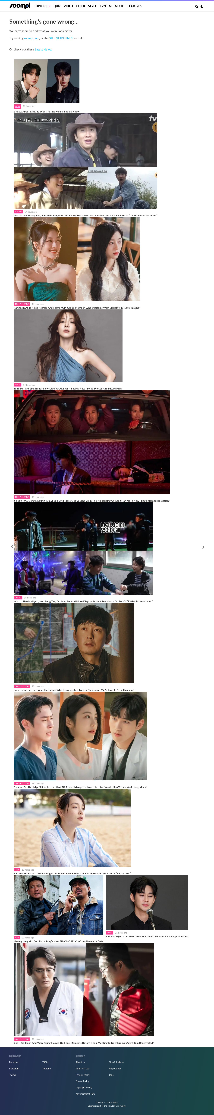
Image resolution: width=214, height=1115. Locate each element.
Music (119, 6)
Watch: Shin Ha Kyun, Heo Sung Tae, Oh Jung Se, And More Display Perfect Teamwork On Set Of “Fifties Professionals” (83, 601)
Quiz (57, 6)
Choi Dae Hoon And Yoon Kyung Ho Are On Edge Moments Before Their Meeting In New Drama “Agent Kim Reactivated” (84, 1042)
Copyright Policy (84, 1087)
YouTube (46, 1068)
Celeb (80, 6)
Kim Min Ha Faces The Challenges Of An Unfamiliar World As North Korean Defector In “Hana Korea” (72, 873)
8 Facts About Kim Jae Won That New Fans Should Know (46, 111)
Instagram (14, 1068)
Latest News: (43, 49)
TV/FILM (106, 6)
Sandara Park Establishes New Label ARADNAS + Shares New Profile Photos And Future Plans (68, 388)
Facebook (14, 1062)
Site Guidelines (116, 1062)
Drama (18, 597)
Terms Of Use (82, 1068)
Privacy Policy (82, 1075)
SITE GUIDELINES (60, 38)
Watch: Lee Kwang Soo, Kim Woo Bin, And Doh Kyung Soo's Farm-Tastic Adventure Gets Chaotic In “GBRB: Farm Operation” (85, 215)
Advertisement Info (85, 1094)
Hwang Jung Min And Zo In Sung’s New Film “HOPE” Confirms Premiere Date (58, 941)
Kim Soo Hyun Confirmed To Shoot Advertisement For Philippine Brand (147, 936)
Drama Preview (22, 304)
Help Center (115, 1068)
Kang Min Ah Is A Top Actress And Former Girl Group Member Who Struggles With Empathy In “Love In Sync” (77, 307)
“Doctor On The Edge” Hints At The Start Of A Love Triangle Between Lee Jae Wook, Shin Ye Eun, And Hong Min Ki (80, 786)
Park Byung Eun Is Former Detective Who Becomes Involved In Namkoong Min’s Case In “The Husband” (74, 689)
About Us (80, 1062)
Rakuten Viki (113, 1106)
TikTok (45, 1062)
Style (92, 6)
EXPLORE (41, 6)
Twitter (12, 1075)
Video (68, 6)
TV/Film (18, 212)
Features (134, 6)
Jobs (111, 1075)
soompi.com (31, 38)
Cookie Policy (82, 1081)
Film (17, 870)
